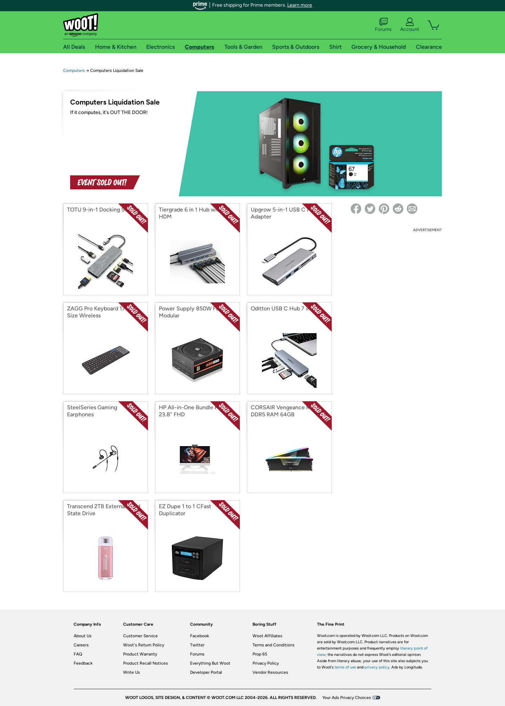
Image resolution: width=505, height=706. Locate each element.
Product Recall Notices (145, 663)
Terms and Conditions (273, 645)
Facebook (199, 635)
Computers (74, 70)
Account (409, 25)
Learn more (299, 5)
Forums (383, 25)
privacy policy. (377, 667)
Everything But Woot (210, 663)
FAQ (78, 654)
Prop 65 (259, 654)
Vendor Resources (270, 672)
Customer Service (140, 635)
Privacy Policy (265, 663)
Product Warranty (140, 654)
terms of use (345, 667)
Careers (81, 645)
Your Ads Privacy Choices (346, 697)
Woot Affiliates (267, 635)
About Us (83, 635)
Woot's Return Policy (143, 645)
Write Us (131, 672)
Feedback (83, 663)
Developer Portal (206, 672)
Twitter (197, 645)
